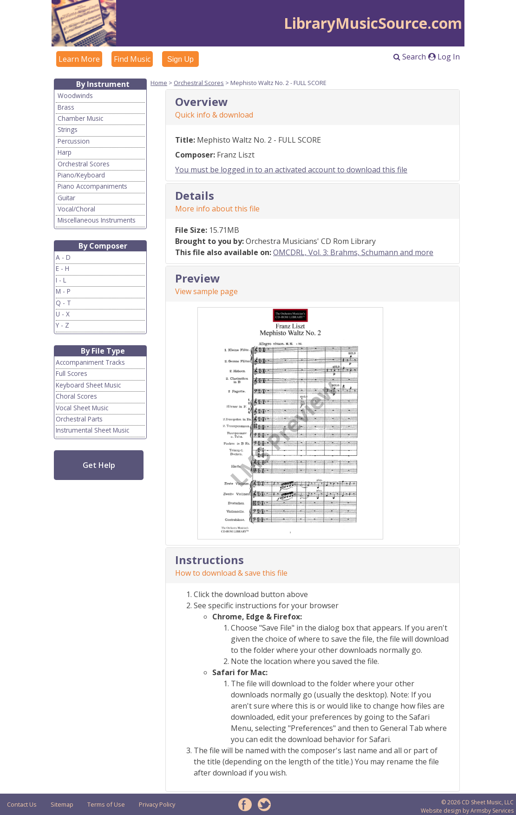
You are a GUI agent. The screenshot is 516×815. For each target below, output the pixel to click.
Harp (65, 152)
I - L (61, 280)
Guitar (66, 197)
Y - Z (62, 325)
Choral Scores (76, 396)
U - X (63, 313)
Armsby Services (492, 811)
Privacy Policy (157, 804)
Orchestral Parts (79, 418)
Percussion (74, 141)
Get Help (99, 465)
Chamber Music (80, 118)
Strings (68, 129)
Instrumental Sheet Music (92, 430)
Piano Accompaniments (92, 186)
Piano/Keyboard (81, 175)
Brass (66, 107)
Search (409, 57)
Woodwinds (75, 95)
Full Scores (71, 373)
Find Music (132, 59)
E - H (62, 268)
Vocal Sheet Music (82, 407)
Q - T (63, 302)
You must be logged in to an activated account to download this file (291, 169)
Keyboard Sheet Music (88, 385)
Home (158, 83)
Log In (444, 57)
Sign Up (180, 59)
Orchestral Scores (84, 163)
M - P (63, 291)
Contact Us (22, 804)
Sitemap (62, 804)
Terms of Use (106, 804)
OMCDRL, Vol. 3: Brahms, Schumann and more (353, 252)
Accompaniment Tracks (90, 362)
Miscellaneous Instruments (97, 220)
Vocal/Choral (76, 208)
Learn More (79, 59)
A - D (63, 257)
